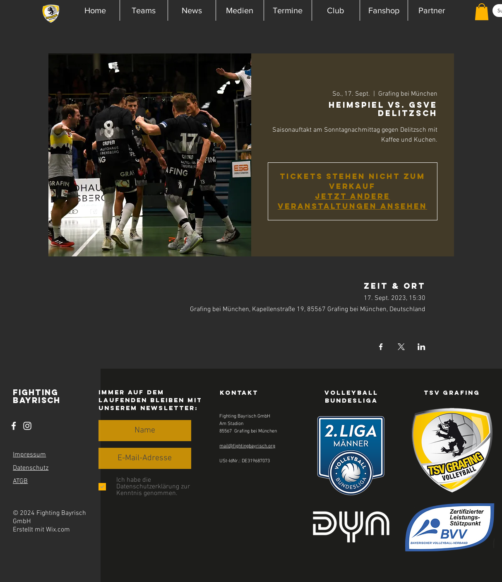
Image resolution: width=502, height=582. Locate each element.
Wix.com (58, 530)
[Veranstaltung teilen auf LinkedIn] (421, 346)
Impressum (29, 455)
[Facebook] (13, 425)
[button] (144, 10)
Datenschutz (30, 468)
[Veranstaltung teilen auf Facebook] (381, 346)
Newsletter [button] (167, 408)
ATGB (20, 481)
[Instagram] (27, 425)
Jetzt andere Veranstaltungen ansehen (352, 201)
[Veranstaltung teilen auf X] (401, 346)
